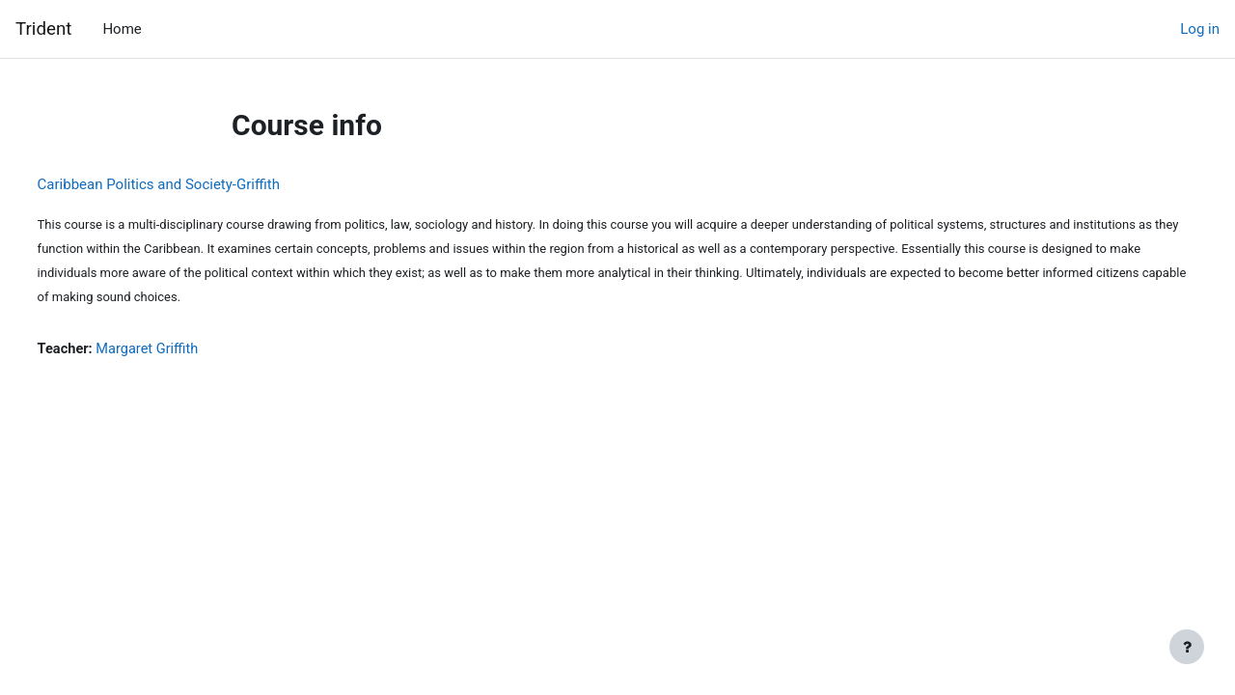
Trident (43, 29)
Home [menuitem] (121, 29)
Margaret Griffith (186, 349)
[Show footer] (1186, 646)
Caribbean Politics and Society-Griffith (194, 184)
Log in (1200, 29)
